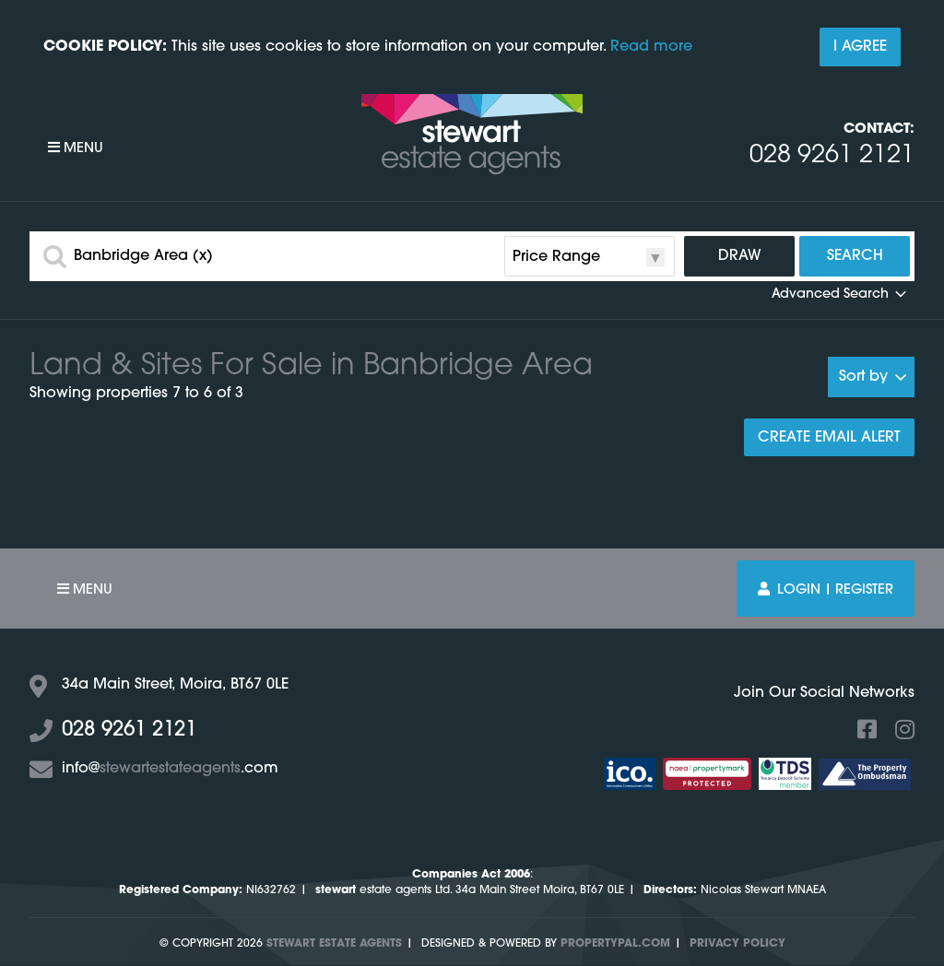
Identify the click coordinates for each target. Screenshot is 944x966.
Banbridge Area (143, 256)
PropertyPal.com (615, 943)
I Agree (860, 47)
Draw (739, 256)
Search (855, 256)
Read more (651, 47)
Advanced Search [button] (841, 295)
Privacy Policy (737, 943)
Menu (75, 148)
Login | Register (825, 589)
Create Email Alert (829, 437)
